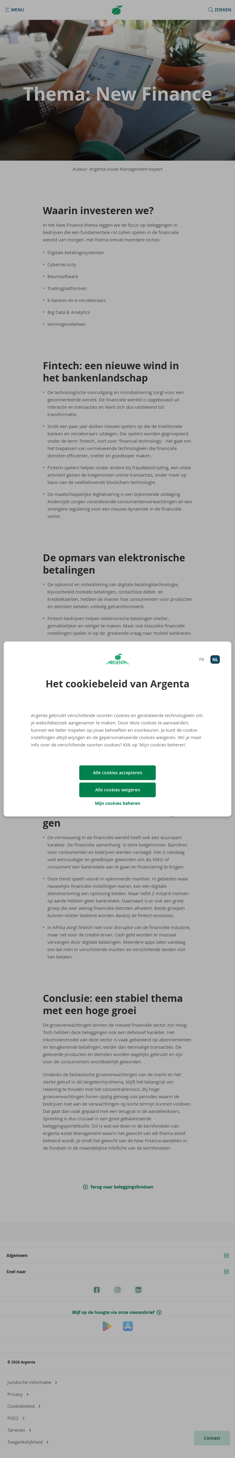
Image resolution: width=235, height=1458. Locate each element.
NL (215, 659)
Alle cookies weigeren (117, 790)
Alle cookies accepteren (117, 772)
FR (201, 659)
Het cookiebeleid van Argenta (117, 684)
